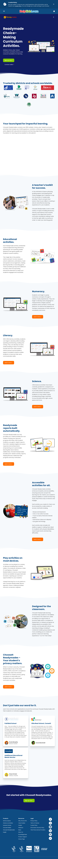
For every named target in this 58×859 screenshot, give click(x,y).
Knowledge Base (22, 834)
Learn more (37, 317)
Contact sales (9, 64)
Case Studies (21, 823)
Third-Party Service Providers (37, 830)
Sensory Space (7, 820)
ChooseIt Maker (7, 827)
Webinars (20, 827)
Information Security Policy (37, 827)
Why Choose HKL (22, 820)
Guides (20, 825)
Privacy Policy (33, 820)
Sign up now (8, 60)
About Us (20, 832)
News (19, 830)
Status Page (21, 839)
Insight (4, 832)
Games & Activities (8, 823)
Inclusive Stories (7, 825)
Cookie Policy (18, 6)
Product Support (22, 837)
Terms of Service (34, 823)
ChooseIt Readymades (9, 830)
